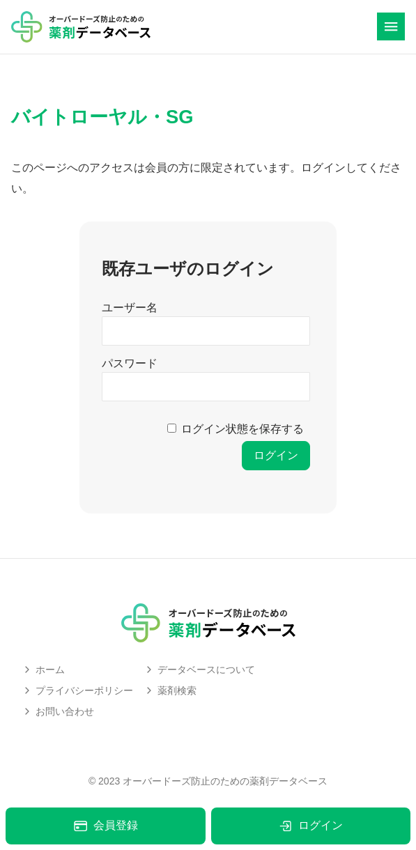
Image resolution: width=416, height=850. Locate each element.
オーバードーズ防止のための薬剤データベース (225, 781)
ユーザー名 (129, 308)
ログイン (310, 826)
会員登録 (105, 826)
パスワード (129, 363)
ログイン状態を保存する (242, 429)
